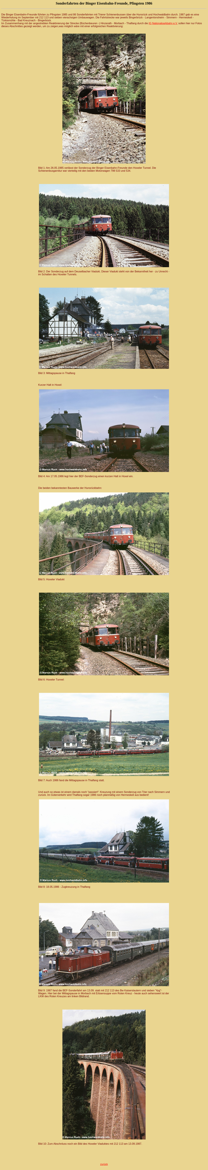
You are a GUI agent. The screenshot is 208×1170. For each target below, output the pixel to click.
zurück (104, 1164)
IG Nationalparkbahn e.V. (163, 23)
